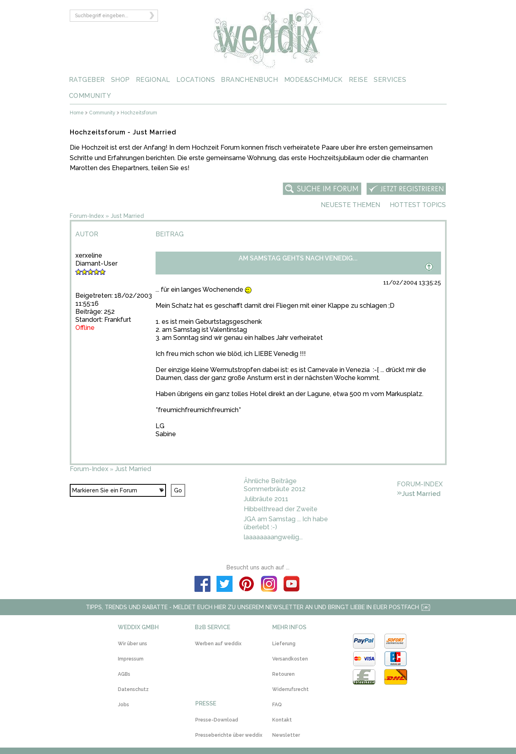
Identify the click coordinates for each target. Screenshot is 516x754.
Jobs (123, 704)
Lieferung (283, 643)
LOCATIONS (195, 79)
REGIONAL (153, 79)
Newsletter (286, 735)
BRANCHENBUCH (249, 79)
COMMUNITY (90, 96)
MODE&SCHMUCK (313, 79)
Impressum (131, 659)
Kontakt (282, 720)
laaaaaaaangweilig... (273, 537)
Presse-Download (216, 720)
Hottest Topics (418, 205)
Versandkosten (290, 659)
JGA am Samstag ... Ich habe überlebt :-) (286, 523)
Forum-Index (87, 216)
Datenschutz (133, 689)
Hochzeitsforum (139, 113)
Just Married (127, 216)
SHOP (120, 79)
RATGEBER (87, 79)
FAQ (277, 704)
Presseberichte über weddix (228, 735)
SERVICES (390, 79)
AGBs (124, 674)
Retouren (283, 674)
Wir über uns (132, 643)
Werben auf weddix (218, 643)
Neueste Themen (350, 205)
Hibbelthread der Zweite (281, 509)
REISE (358, 79)
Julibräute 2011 (266, 499)
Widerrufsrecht (290, 689)
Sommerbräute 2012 (275, 489)
